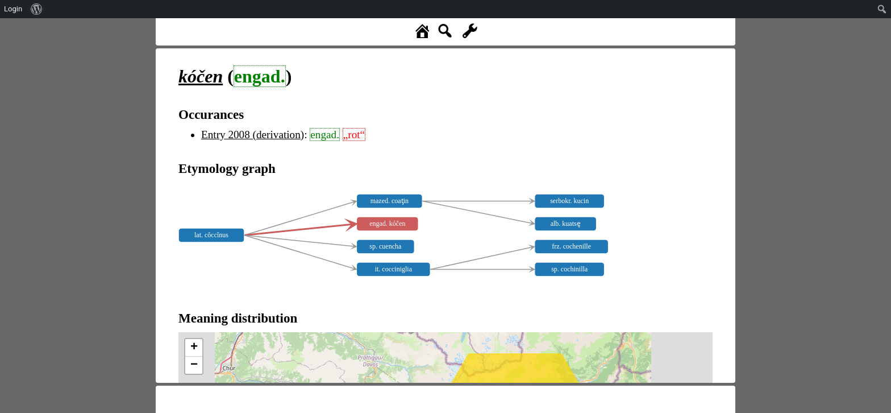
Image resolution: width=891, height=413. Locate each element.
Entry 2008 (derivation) (252, 135)
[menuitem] (37, 9)
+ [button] (194, 347)
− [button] (194, 365)
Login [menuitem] (13, 9)
